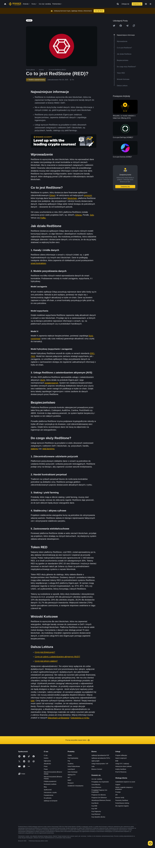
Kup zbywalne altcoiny (98, 817)
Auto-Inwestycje (72, 772)
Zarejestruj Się (125, 186)
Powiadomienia (48, 795)
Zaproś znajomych (121, 758)
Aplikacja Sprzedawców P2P (100, 755)
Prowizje (118, 792)
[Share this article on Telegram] (127, 25)
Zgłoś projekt (95, 761)
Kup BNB (94, 806)
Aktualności (47, 763)
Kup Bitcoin (95, 803)
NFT (69, 777)
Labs (93, 766)
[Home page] (15, 4)
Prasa (45, 766)
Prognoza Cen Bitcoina (99, 795)
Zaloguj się (125, 4)
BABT (69, 780)
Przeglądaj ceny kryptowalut (100, 782)
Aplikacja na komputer (50, 801)
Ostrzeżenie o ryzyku (50, 792)
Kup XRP (94, 808)
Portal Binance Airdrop (122, 803)
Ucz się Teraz (99, 11)
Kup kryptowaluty (73, 758)
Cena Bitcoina (96, 784)
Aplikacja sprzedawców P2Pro (101, 758)
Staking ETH (71, 774)
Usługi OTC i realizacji (122, 763)
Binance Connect (97, 769)
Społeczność (48, 789)
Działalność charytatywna (75, 786)
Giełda (70, 755)
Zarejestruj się (137, 4)
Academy (70, 763)
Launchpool (71, 769)
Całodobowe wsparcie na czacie (125, 782)
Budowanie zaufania (50, 784)
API (116, 795)
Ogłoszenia (47, 761)
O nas (45, 755)
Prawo (46, 769)
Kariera (46, 758)
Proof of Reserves (120, 772)
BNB (116, 761)
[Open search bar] (117, 4)
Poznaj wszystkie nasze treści (77, 740)
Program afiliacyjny (121, 755)
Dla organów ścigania (122, 806)
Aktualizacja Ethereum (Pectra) (101, 800)
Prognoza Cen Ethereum (99, 797)
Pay (69, 761)
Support (117, 784)
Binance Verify (119, 797)
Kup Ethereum (96, 814)
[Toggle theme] (150, 4)
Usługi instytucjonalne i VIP (100, 763)
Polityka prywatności (50, 781)
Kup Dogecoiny (96, 811)
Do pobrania (47, 798)
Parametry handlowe (121, 800)
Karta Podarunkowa (74, 766)
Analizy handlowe (120, 769)
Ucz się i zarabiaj (97, 779)
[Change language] (146, 4)
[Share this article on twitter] (114, 25)
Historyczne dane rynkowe (123, 766)
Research (71, 783)
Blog (45, 787)
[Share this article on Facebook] (121, 25)
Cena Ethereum (96, 787)
